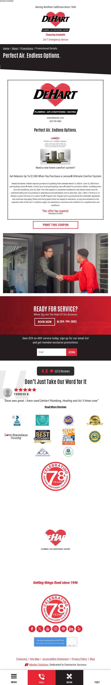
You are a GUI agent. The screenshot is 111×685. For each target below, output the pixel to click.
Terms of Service (57, 643)
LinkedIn (71, 628)
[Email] (52, 352)
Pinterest (63, 628)
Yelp (79, 628)
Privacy (69, 645)
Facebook (32, 628)
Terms (74, 645)
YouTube (47, 628)
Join (71, 352)
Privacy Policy (47, 643)
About (15, 48)
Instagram (55, 628)
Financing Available (55, 34)
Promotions (26, 48)
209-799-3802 (42, 679)
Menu (14, 682)
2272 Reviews (62, 371)
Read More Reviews (55, 407)
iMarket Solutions (38, 664)
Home (6, 48)
